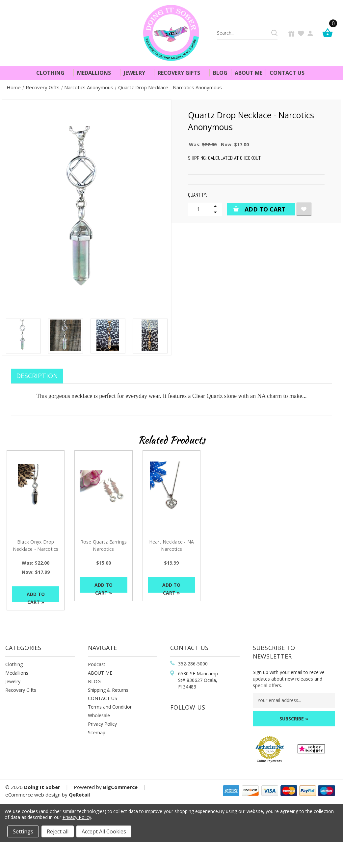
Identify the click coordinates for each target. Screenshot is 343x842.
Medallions (97, 72)
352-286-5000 (193, 663)
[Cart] (329, 33)
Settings (23, 831)
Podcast (96, 664)
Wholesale (99, 715)
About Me (248, 72)
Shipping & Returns (108, 690)
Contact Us (287, 72)
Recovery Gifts (182, 72)
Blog (220, 72)
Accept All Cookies (104, 831)
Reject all (57, 831)
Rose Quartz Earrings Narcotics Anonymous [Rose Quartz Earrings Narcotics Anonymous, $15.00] (103, 549)
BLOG (94, 681)
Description (37, 375)
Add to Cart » (36, 596)
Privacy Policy (102, 724)
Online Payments (269, 761)
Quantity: (197, 195)
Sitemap (96, 732)
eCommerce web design (33, 794)
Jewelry (137, 72)
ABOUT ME (100, 673)
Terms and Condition (110, 707)
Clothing (53, 72)
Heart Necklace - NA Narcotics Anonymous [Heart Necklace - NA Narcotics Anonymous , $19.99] (171, 549)
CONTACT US (102, 698)
